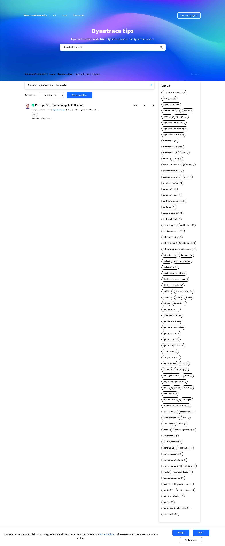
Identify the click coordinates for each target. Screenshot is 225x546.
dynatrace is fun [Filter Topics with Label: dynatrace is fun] (170, 321)
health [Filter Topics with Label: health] (186, 387)
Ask (56, 15)
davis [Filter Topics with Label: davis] (165, 261)
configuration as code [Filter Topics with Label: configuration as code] (173, 201)
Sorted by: (30, 95)
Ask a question (79, 95)
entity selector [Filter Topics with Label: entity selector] (169, 357)
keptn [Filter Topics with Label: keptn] (165, 430)
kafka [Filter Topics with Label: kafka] (181, 424)
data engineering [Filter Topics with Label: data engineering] (170, 237)
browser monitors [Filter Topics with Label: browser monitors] (171, 165)
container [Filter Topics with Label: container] (167, 207)
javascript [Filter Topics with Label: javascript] (167, 424)
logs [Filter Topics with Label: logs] (165, 472)
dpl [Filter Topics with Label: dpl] (177, 297)
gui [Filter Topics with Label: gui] (175, 387)
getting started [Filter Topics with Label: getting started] (170, 375)
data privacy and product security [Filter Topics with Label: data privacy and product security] (178, 249)
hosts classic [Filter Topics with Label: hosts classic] (168, 393)
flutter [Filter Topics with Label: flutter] (166, 369)
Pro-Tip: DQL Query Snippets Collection (59, 105)
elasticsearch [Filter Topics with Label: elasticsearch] (168, 351)
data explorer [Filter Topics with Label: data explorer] (169, 243)
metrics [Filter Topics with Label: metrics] (166, 490)
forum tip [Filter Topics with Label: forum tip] (180, 369)
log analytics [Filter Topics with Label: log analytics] (183, 448)
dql (34, 114)
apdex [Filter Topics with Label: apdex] (165, 116)
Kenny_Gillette (82, 110)
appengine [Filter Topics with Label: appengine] (179, 116)
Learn (66, 15)
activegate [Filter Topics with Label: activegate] (167, 98)
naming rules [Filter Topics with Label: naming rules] (169, 514)
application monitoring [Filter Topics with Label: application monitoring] (173, 128)
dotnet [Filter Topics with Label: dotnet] (166, 297)
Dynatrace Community (35, 15)
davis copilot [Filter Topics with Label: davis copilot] (169, 267)
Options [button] (195, 74)
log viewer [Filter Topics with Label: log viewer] (187, 466)
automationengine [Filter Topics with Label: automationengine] (171, 147)
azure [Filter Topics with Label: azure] (165, 159)
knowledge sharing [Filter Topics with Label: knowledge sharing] (183, 430)
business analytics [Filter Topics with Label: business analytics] (171, 171)
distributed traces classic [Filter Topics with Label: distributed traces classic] (174, 279)
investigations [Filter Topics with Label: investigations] (169, 418)
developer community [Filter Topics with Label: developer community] (173, 273)
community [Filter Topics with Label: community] (168, 189)
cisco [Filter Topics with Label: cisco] (186, 177)
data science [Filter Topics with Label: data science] (168, 255)
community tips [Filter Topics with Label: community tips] (170, 195)
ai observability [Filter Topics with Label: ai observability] (170, 110)
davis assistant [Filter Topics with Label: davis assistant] (181, 261)
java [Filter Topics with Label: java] (184, 418)
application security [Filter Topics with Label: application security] (172, 134)
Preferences (191, 540)
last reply (70, 110)
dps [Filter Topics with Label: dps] (187, 297)
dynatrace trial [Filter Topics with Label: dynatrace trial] (169, 339)
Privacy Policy (107, 534)
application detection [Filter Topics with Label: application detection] (172, 122)
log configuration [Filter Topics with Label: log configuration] (171, 454)
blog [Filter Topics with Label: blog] (177, 159)
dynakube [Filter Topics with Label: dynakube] (178, 303)
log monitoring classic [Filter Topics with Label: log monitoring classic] (173, 460)
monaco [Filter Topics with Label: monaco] (166, 502)
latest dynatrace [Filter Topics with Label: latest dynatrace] (170, 442)
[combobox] (112, 47)
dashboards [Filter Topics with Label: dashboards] (185, 225)
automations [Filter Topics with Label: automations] (168, 153)
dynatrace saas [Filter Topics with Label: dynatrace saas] (169, 333)
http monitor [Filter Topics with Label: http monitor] (169, 399)
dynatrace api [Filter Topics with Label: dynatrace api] (169, 309)
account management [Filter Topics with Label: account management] (172, 92)
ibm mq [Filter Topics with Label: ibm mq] (185, 399)
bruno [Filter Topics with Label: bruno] (188, 165)
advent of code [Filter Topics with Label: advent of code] (170, 104)
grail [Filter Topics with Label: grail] (165, 387)
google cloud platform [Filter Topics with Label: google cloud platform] (173, 381)
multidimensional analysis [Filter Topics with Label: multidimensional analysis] (175, 508)
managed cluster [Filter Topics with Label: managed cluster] (181, 472)
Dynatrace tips (65, 74)
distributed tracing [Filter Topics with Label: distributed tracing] (171, 285)
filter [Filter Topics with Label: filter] (183, 363)
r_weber (37, 110)
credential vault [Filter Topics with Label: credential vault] (170, 219)
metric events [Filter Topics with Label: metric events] (183, 484)
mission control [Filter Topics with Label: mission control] (184, 490)
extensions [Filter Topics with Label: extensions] (168, 363)
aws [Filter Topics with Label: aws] (183, 153)
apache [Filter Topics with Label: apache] (187, 110)
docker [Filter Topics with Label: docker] (166, 291)
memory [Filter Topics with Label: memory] (166, 484)
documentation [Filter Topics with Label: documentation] (183, 291)
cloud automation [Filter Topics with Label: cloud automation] (171, 183)
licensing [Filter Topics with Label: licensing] (167, 448)
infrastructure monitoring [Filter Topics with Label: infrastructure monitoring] (174, 405)
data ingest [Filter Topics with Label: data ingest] (187, 243)
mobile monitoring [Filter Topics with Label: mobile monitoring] (171, 496)
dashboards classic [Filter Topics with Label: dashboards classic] (171, 231)
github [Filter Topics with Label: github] (186, 375)
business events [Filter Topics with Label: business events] (170, 177)
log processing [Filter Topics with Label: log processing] (169, 466)
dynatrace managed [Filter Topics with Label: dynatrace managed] (172, 327)
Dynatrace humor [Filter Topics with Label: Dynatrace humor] (171, 315)
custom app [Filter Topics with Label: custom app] (168, 225)
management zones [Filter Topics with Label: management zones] (172, 478)
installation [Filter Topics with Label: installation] (168, 412)
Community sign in (189, 15)
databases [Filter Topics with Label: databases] (185, 255)
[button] (180, 533)
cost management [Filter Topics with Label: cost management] (171, 213)
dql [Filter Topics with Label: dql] (164, 303)
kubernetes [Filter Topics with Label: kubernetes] (168, 436)
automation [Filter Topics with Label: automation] (168, 141)
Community (80, 15)
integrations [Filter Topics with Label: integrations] (185, 412)
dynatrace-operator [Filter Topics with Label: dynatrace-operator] (172, 345)
